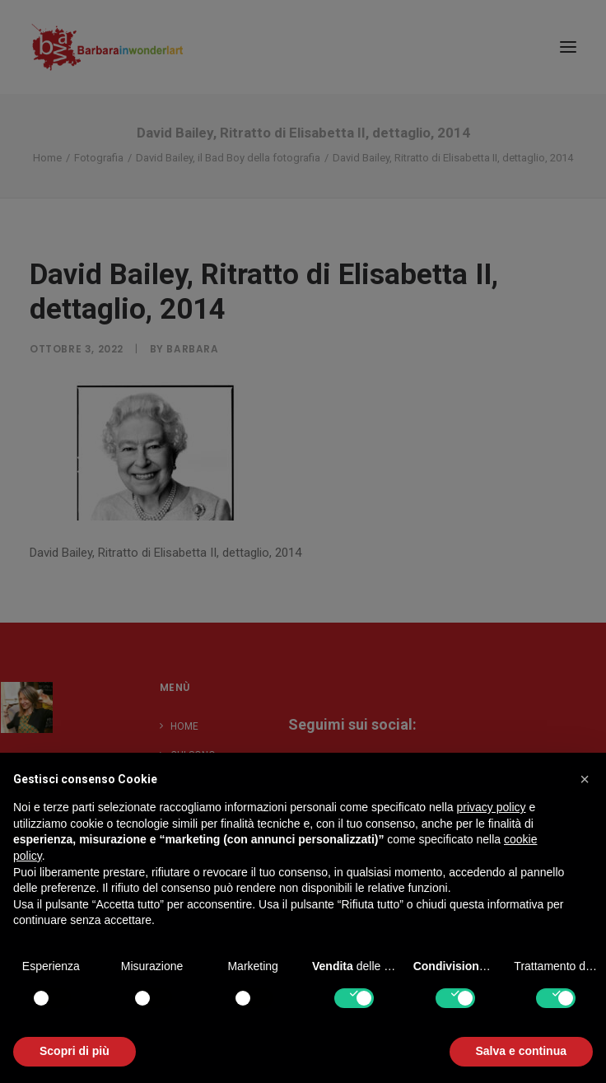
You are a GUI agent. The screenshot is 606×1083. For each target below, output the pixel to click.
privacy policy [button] (491, 807)
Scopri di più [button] (75, 1050)
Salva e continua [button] (521, 1050)
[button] (584, 779)
